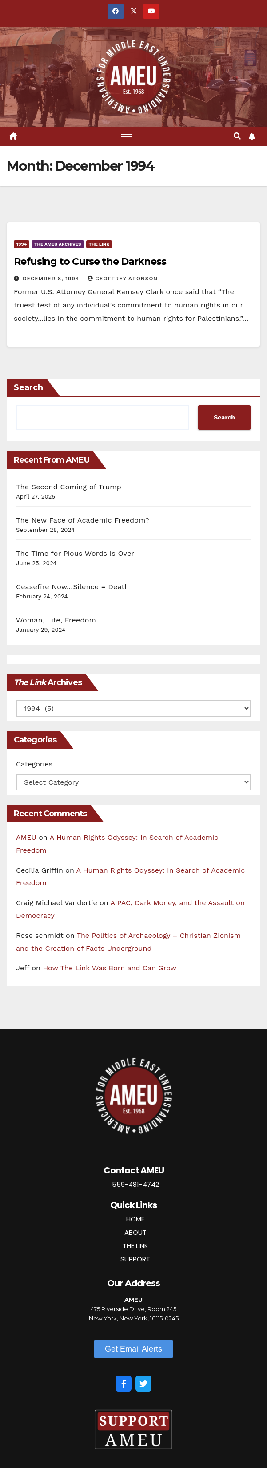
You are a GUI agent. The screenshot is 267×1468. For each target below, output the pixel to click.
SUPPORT (135, 1259)
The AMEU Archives (57, 244)
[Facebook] (124, 1384)
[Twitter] (143, 1384)
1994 (21, 244)
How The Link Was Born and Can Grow (109, 968)
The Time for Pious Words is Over (75, 553)
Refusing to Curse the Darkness (90, 261)
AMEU (26, 837)
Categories (34, 764)
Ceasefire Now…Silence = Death (72, 586)
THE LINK (135, 1245)
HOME (135, 1219)
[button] (237, 136)
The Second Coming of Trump (68, 487)
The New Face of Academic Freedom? (82, 520)
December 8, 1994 (52, 278)
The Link (99, 244)
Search (28, 387)
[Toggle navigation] (126, 136)
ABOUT (135, 1232)
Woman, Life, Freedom (56, 620)
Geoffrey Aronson (123, 278)
